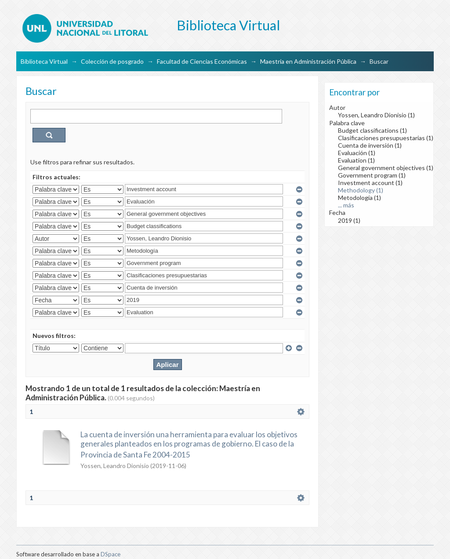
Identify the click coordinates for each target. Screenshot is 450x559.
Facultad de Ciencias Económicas (202, 61)
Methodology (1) (360, 190)
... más (346, 205)
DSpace (110, 554)
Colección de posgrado (112, 61)
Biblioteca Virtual (44, 61)
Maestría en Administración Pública (308, 61)
